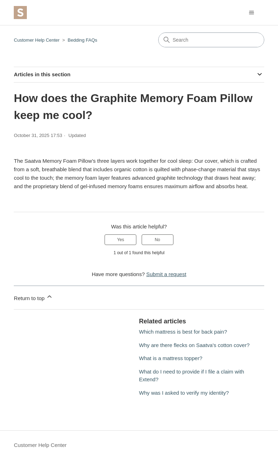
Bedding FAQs (82, 40)
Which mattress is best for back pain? (183, 332)
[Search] (211, 40)
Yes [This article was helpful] (120, 239)
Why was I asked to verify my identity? (184, 393)
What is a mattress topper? (170, 358)
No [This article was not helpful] (157, 239)
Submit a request (166, 274)
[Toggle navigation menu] (251, 12)
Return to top (33, 297)
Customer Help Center (36, 40)
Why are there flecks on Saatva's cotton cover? (194, 345)
